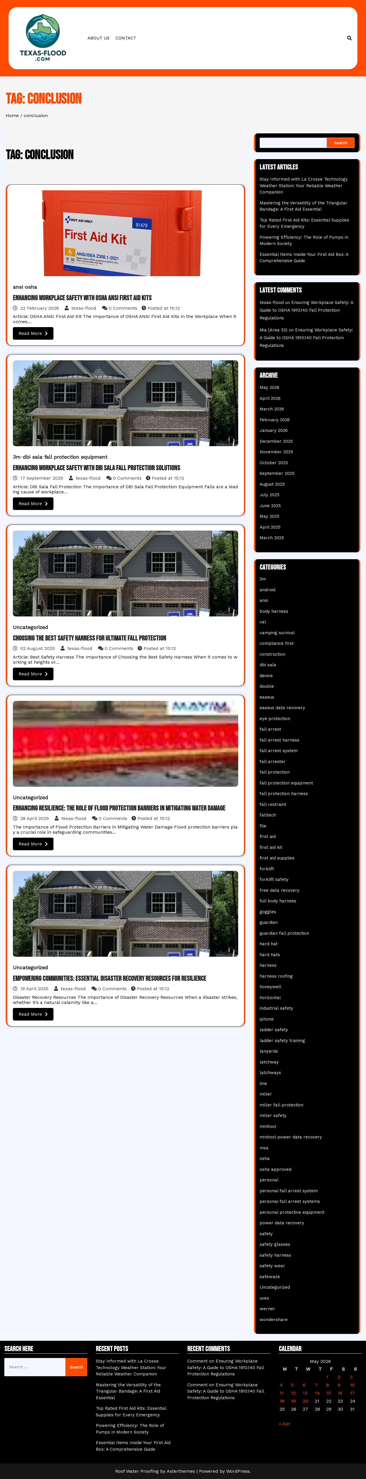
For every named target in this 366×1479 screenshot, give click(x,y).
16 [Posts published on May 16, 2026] (340, 1393)
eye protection (275, 718)
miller (266, 1094)
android (267, 589)
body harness (274, 611)
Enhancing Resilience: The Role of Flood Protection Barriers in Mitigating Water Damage (119, 808)
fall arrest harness (279, 740)
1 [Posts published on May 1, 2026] (327, 1377)
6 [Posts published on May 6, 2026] (304, 1385)
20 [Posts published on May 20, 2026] (305, 1401)
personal (269, 1180)
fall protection (275, 772)
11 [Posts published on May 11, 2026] (282, 1393)
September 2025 (277, 473)
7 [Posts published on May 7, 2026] (316, 1385)
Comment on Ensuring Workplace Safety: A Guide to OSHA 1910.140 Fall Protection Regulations (225, 1368)
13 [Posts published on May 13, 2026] (305, 1393)
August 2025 (272, 484)
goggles (268, 911)
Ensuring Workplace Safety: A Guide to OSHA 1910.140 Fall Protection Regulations (306, 310)
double (267, 686)
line (263, 1083)
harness (268, 965)
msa (264, 1147)
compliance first (277, 643)
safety (266, 1233)
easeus (267, 697)
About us (98, 38)
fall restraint (273, 804)
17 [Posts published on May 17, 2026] (352, 1393)
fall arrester (273, 761)
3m (17, 457)
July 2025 (269, 494)
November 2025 (276, 451)
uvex (264, 1298)
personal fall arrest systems (290, 1201)
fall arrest (270, 729)
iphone (267, 1019)
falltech (268, 815)
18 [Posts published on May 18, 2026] (282, 1401)
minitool (268, 1126)
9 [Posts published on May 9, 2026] (339, 1385)
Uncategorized (30, 627)
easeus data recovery (282, 707)
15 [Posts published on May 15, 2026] (328, 1393)
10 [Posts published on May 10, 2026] (352, 1385)
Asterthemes (181, 1471)
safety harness (275, 1255)
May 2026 (269, 387)
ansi (18, 287)
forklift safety (274, 879)
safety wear (272, 1265)
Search (340, 143)
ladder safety (274, 1029)
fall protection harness (284, 793)
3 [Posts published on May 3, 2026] (351, 1377)
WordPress (238, 1471)
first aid (268, 836)
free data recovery (279, 890)
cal (263, 621)
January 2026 (274, 430)
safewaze (270, 1276)
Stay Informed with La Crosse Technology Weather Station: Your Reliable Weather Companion (304, 186)
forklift (267, 868)
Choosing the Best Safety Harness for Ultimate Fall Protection (89, 638)
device (266, 675)
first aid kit (271, 847)
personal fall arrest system (289, 1190)
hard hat (269, 943)
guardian (269, 922)
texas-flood (81, 308)
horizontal (270, 997)
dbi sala (32, 457)
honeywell (270, 986)
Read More (33, 333)
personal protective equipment (292, 1212)
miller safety (273, 1115)
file (263, 826)
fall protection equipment (76, 457)
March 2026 (272, 409)
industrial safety (276, 1008)
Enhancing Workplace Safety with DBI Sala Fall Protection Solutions (96, 468)
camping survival (277, 632)
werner (267, 1308)
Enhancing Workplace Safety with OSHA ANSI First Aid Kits (82, 298)
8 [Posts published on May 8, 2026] (327, 1385)
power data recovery (282, 1222)
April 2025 (270, 527)
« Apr (284, 1423)
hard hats (270, 954)
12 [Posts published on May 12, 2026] (293, 1393)
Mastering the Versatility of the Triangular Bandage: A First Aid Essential (128, 1391)
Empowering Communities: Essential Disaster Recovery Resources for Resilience (109, 978)
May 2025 (269, 516)
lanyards (269, 1051)
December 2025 (276, 441)
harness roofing (276, 976)
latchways (270, 1072)
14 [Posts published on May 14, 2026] (317, 1393)
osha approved (275, 1169)
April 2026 (270, 398)
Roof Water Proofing (137, 1471)
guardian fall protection (284, 933)
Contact (126, 38)
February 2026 (275, 419)
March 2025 (272, 537)
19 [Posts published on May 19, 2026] (293, 1401)
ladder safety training (282, 1040)
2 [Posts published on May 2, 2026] (339, 1377)
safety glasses (275, 1244)
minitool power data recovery (291, 1137)
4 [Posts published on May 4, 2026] (281, 1385)
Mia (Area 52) (273, 330)
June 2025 (270, 505)
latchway (269, 1062)
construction (272, 654)
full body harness (278, 900)
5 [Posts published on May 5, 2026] (292, 1385)
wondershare (274, 1319)
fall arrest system (279, 750)
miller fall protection (281, 1105)
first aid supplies (277, 858)
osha (31, 287)
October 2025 (274, 462)
